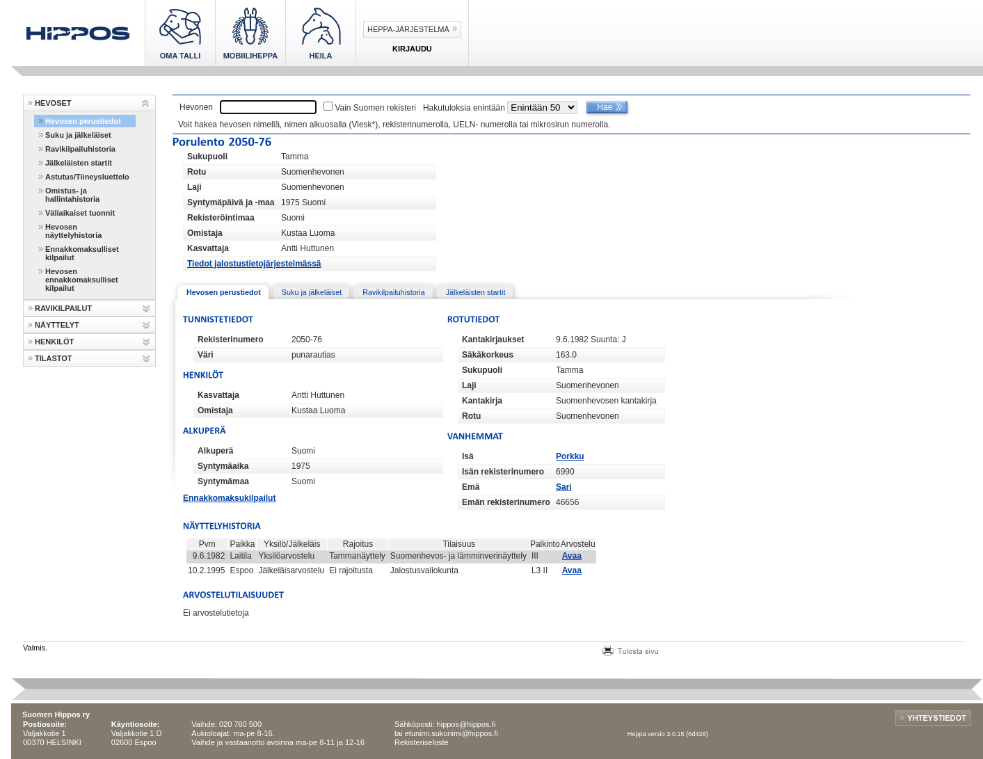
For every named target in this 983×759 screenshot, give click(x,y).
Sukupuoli (207, 156)
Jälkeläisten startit (78, 163)
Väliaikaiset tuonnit (80, 213)
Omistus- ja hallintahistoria (72, 194)
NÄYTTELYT (57, 325)
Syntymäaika (223, 466)
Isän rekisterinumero (503, 472)
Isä (468, 456)
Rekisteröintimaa (221, 218)
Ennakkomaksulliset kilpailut (82, 253)
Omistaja (205, 233)
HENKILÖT (54, 341)
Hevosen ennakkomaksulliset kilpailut (81, 279)
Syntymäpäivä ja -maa (230, 202)
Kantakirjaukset (493, 339)
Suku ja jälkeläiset (78, 135)
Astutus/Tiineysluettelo (87, 177)
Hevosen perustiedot (83, 121)
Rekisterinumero (231, 339)
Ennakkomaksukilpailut (229, 498)
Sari (564, 487)
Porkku (570, 456)
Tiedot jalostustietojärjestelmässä (254, 264)
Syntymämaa (223, 481)
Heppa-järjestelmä (408, 29)
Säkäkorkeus (487, 355)
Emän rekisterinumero (506, 502)
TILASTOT (53, 358)
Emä (470, 487)
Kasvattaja (208, 248)
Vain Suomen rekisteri (375, 108)
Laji (194, 187)
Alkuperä (215, 451)
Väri (206, 355)
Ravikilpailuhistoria (80, 149)
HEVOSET (53, 103)
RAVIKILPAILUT (63, 308)
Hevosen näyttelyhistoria (73, 231)
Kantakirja (482, 401)
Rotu (196, 172)
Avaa (572, 556)
